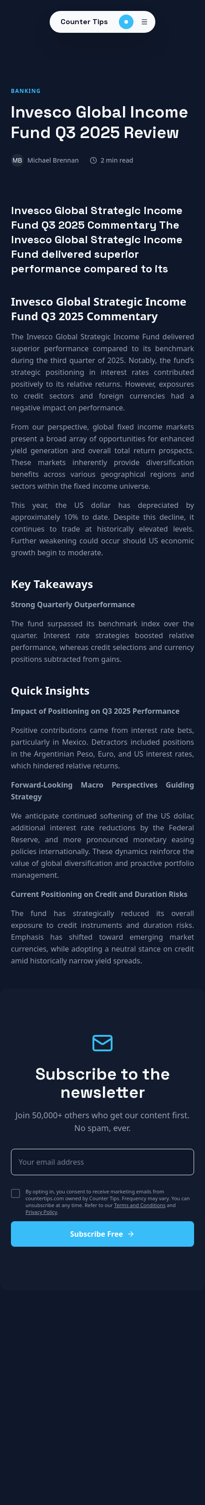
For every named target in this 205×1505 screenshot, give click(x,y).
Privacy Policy (41, 1211)
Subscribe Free (102, 1234)
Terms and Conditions (140, 1205)
